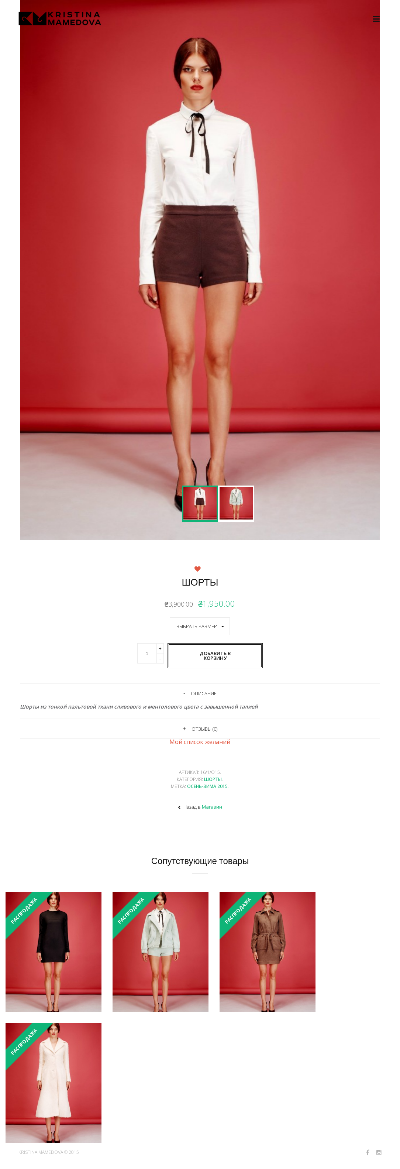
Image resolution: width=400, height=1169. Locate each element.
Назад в (200, 807)
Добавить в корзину (215, 655)
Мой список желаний (199, 742)
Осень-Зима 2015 (207, 786)
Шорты (213, 779)
